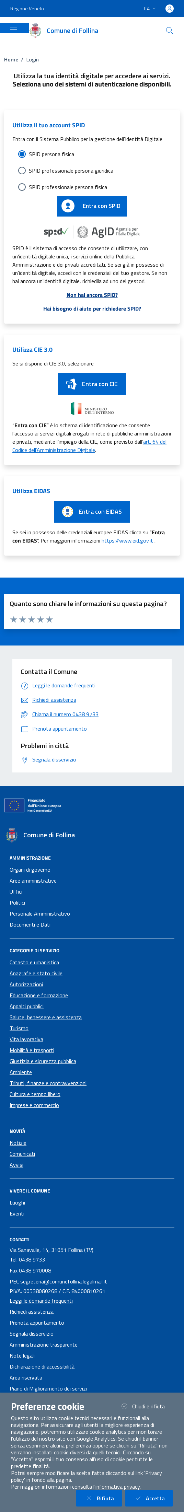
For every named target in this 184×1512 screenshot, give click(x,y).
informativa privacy (117, 1486)
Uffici (16, 891)
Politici (17, 902)
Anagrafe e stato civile (36, 973)
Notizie (18, 1143)
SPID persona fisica (51, 154)
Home (11, 59)
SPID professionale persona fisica (68, 187)
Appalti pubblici (27, 1006)
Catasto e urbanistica (34, 962)
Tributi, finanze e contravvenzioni (48, 1083)
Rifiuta (103, 1498)
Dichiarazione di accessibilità (42, 1366)
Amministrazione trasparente (44, 1344)
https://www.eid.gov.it (128, 540)
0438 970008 (35, 1270)
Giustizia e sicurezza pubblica (43, 1061)
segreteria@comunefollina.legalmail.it (63, 1281)
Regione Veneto (27, 8)
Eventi (17, 1213)
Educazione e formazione (39, 995)
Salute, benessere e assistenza (46, 1017)
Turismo (19, 1028)
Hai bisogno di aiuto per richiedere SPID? (92, 308)
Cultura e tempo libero (35, 1094)
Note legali (22, 1355)
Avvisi (16, 1165)
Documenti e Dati (30, 924)
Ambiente (21, 1072)
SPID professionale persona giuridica (71, 170)
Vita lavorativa (26, 1039)
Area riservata (26, 1377)
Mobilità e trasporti (32, 1050)
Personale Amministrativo (40, 913)
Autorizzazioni (26, 984)
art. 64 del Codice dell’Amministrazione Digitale (89, 446)
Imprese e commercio (34, 1105)
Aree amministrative (33, 880)
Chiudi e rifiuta (146, 1406)
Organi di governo (30, 869)
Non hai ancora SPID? (92, 295)
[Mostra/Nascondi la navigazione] (14, 27)
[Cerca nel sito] (169, 30)
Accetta (153, 1498)
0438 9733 (32, 1259)
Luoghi (17, 1202)
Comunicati (22, 1154)
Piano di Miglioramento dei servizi (48, 1388)
